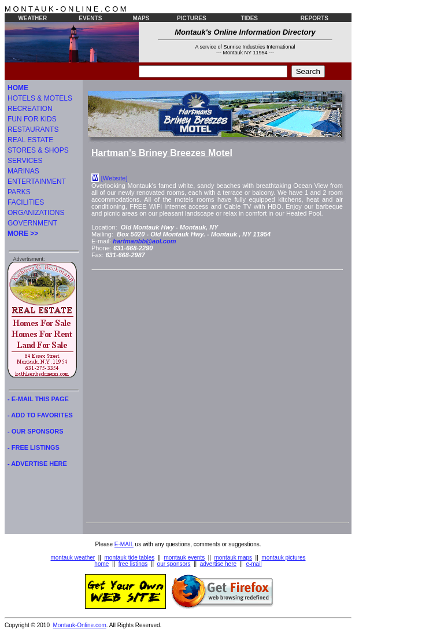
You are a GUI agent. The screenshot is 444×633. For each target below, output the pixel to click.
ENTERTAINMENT (37, 181)
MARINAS (23, 171)
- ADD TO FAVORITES (40, 415)
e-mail (253, 564)
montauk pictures (283, 557)
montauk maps (233, 557)
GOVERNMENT (32, 223)
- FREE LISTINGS (34, 447)
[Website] (114, 178)
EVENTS (90, 18)
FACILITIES (26, 202)
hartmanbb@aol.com (144, 241)
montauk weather (72, 557)
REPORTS (314, 18)
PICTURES (191, 18)
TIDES (249, 18)
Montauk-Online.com (79, 625)
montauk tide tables (130, 557)
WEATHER (32, 18)
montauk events (184, 557)
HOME (18, 88)
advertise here (218, 564)
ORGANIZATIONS (36, 213)
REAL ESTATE (30, 140)
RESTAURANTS (33, 129)
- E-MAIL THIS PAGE (38, 398)
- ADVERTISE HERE (37, 463)
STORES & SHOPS (38, 150)
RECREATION (30, 109)
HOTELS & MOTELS (40, 98)
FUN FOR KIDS (32, 119)
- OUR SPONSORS (36, 431)
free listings (133, 564)
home (101, 564)
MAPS (140, 18)
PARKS (19, 192)
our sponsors (174, 564)
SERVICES (25, 161)
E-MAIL (124, 544)
